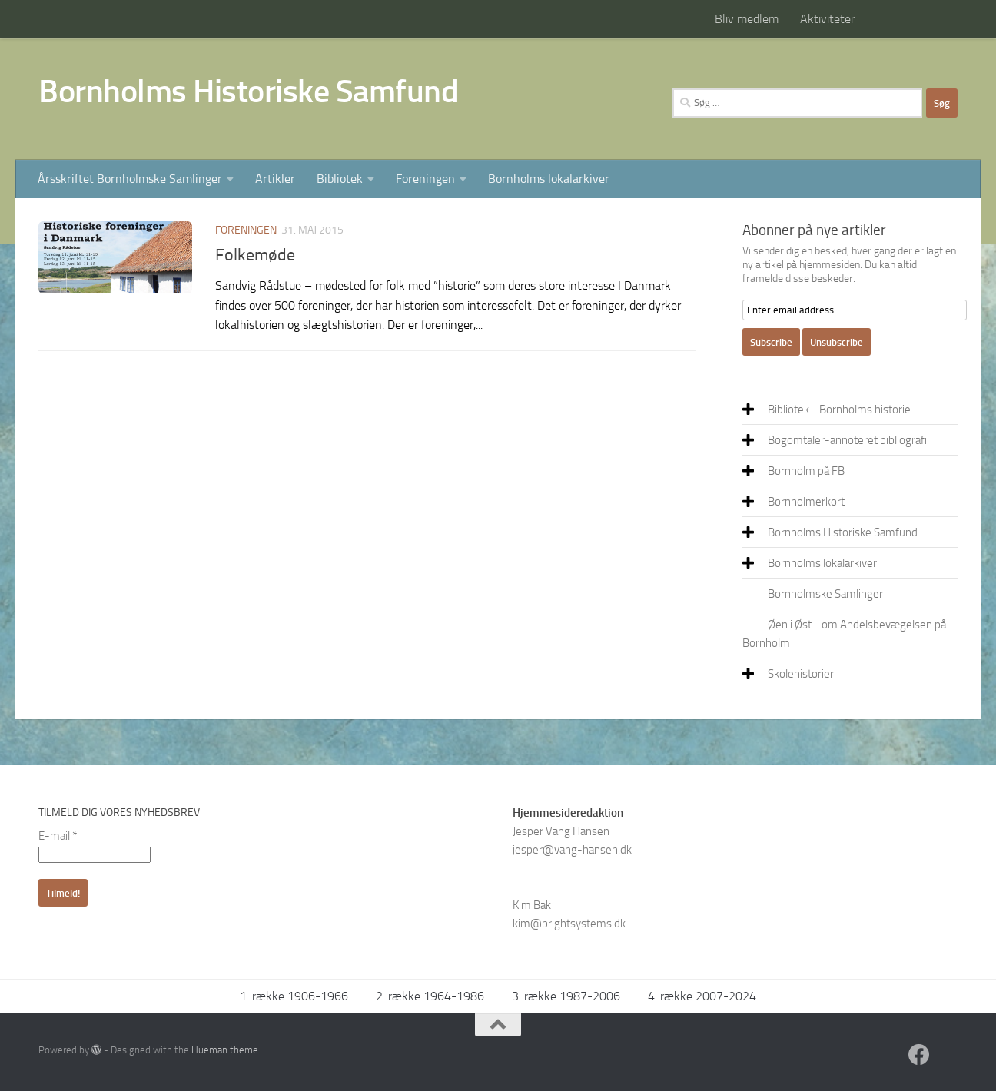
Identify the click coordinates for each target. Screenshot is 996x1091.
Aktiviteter (827, 19)
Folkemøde (255, 255)
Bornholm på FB (806, 471)
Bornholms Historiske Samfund (248, 91)
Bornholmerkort (806, 502)
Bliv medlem (747, 19)
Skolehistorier (801, 674)
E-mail (57, 836)
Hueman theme (224, 1050)
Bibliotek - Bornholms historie (839, 409)
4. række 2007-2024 (702, 996)
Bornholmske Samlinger (825, 594)
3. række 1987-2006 (566, 996)
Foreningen (425, 178)
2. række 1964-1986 (430, 996)
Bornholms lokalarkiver (548, 178)
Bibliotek (340, 178)
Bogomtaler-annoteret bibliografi (847, 440)
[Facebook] (919, 1055)
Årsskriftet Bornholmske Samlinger (130, 178)
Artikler (275, 178)
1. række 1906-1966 (294, 996)
